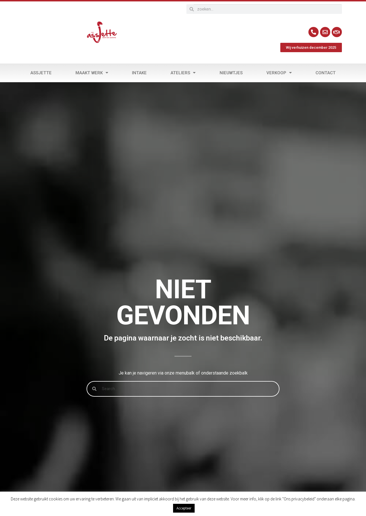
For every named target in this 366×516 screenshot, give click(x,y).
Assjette (41, 72)
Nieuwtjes (231, 72)
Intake (139, 72)
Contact (325, 72)
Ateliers (183, 73)
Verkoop (279, 73)
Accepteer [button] (183, 508)
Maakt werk (91, 73)
